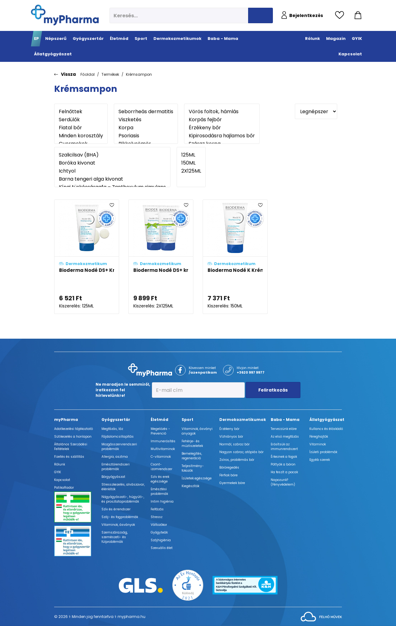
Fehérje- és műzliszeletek (192, 443)
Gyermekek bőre (232, 483)
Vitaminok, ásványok (118, 524)
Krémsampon (139, 74)
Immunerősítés (163, 441)
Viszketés (146, 120)
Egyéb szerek (319, 459)
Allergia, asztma (114, 456)
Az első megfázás (285, 436)
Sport (187, 419)
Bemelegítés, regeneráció (192, 456)
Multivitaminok (163, 449)
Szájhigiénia (161, 540)
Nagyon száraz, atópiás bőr (241, 452)
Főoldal (87, 74)
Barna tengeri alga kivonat (112, 179)
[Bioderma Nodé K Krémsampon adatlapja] (235, 256)
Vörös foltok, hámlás (222, 112)
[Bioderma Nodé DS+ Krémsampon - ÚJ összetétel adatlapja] (86, 256)
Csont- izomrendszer (161, 466)
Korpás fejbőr (222, 120)
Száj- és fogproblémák (119, 517)
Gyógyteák (159, 532)
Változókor (159, 524)
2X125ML (191, 171)
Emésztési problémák (159, 491)
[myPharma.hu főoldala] (65, 15)
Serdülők (81, 120)
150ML (191, 163)
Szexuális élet (162, 548)
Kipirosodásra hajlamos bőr (222, 136)
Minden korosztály (81, 136)
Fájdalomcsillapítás (117, 436)
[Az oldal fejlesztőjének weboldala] (321, 616)
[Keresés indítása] (260, 15)
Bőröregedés (229, 467)
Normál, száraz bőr (234, 444)
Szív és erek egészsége (160, 479)
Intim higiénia (162, 501)
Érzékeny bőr (222, 128)
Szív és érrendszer (116, 509)
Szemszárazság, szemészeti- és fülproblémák (114, 537)
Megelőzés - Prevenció (160, 431)
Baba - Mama (285, 419)
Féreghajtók (318, 436)
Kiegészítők (190, 486)
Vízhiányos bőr (231, 436)
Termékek (110, 74)
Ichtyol (112, 171)
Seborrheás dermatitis (146, 112)
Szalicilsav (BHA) (112, 155)
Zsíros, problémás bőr (236, 459)
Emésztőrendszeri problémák (115, 466)
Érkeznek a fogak (284, 456)
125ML (191, 155)
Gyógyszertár (115, 419)
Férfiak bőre (228, 475)
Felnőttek (81, 112)
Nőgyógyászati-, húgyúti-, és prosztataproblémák (122, 499)
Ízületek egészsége (197, 478)
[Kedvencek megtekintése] (341, 15)
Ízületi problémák (323, 452)
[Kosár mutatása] (358, 15)
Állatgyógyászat (326, 419)
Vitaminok (317, 444)
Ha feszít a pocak (284, 472)
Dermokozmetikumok (242, 419)
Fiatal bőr (81, 128)
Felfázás (157, 509)
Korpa (146, 128)
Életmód (159, 419)
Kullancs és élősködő (326, 429)
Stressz (156, 517)
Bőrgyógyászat (113, 476)
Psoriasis (146, 136)
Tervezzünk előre (284, 429)
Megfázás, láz (112, 429)
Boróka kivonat (112, 163)
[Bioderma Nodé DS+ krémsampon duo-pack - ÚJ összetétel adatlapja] (160, 256)
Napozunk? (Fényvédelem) (283, 482)
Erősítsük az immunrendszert (284, 446)
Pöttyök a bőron (283, 464)
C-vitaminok (161, 456)
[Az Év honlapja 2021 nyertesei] (187, 585)
